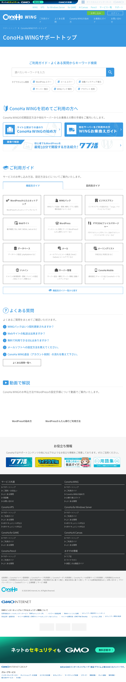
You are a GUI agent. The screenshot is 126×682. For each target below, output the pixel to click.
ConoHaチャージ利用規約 (40, 577)
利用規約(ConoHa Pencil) (18, 580)
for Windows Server (56, 7)
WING (35, 7)
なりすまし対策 (97, 616)
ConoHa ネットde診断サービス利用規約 (88, 577)
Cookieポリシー (21, 582)
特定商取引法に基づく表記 (53, 580)
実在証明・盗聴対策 (8, 616)
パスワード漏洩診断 (54, 613)
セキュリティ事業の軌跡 (113, 616)
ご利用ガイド (44, 20)
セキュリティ (57, 675)
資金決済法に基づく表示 (74, 580)
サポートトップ (9, 28)
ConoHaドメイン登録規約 (19, 577)
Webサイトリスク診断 (71, 613)
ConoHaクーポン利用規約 (62, 577)
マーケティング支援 (71, 675)
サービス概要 (42, 582)
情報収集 (93, 675)
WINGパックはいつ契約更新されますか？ (31, 326)
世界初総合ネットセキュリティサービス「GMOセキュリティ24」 (23, 613)
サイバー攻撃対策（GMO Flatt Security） (74, 616)
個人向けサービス (7, 678)
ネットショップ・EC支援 (29, 675)
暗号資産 (112, 675)
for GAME (72, 7)
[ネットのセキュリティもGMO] (22, 2)
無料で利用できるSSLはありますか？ (28, 340)
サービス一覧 (106, 7)
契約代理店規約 (35, 580)
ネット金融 (102, 675)
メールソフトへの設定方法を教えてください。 (34, 347)
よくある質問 (60, 20)
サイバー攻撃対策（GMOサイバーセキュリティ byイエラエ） (38, 616)
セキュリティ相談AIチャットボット (93, 613)
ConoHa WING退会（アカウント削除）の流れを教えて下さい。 (43, 354)
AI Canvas (83, 7)
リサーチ (84, 675)
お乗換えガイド (100, 20)
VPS (42, 7)
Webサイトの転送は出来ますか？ (26, 333)
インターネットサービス (9, 675)
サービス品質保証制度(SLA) (94, 580)
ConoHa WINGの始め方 (79, 20)
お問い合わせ (116, 20)
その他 (18, 678)
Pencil (94, 7)
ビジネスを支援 (45, 675)
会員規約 (4, 577)
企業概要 (32, 582)
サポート (119, 7)
